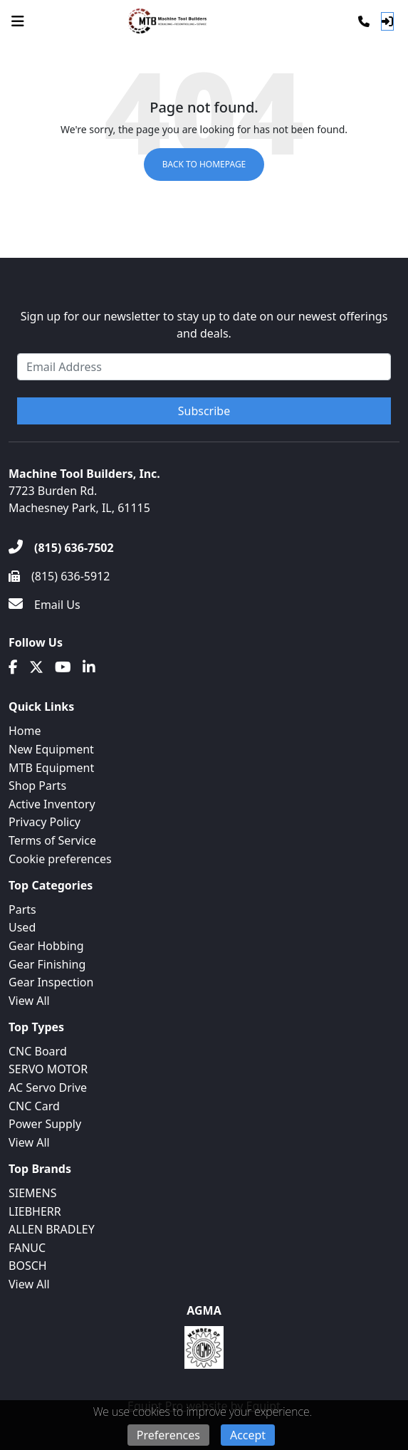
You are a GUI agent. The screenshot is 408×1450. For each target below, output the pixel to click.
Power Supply (45, 1124)
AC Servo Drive (48, 1087)
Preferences (168, 1435)
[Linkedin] (89, 667)
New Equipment (51, 749)
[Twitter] (36, 667)
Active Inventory (52, 804)
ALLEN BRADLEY (52, 1229)
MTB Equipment (51, 768)
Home (25, 731)
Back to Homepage (204, 164)
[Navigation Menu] (17, 21)
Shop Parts (37, 785)
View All (29, 1000)
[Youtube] (63, 667)
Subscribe (204, 411)
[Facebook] (13, 667)
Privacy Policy (44, 822)
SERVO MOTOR (48, 1069)
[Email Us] (44, 604)
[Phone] (364, 21)
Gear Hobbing (46, 946)
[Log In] (387, 21)
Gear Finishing (47, 964)
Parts (22, 909)
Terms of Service (52, 840)
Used (22, 927)
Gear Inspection (51, 982)
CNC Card (34, 1106)
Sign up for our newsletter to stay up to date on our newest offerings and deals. (204, 324)
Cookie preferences (60, 859)
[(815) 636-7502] (61, 548)
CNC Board (38, 1051)
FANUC (27, 1248)
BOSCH (28, 1265)
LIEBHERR (35, 1211)
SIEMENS (32, 1193)
